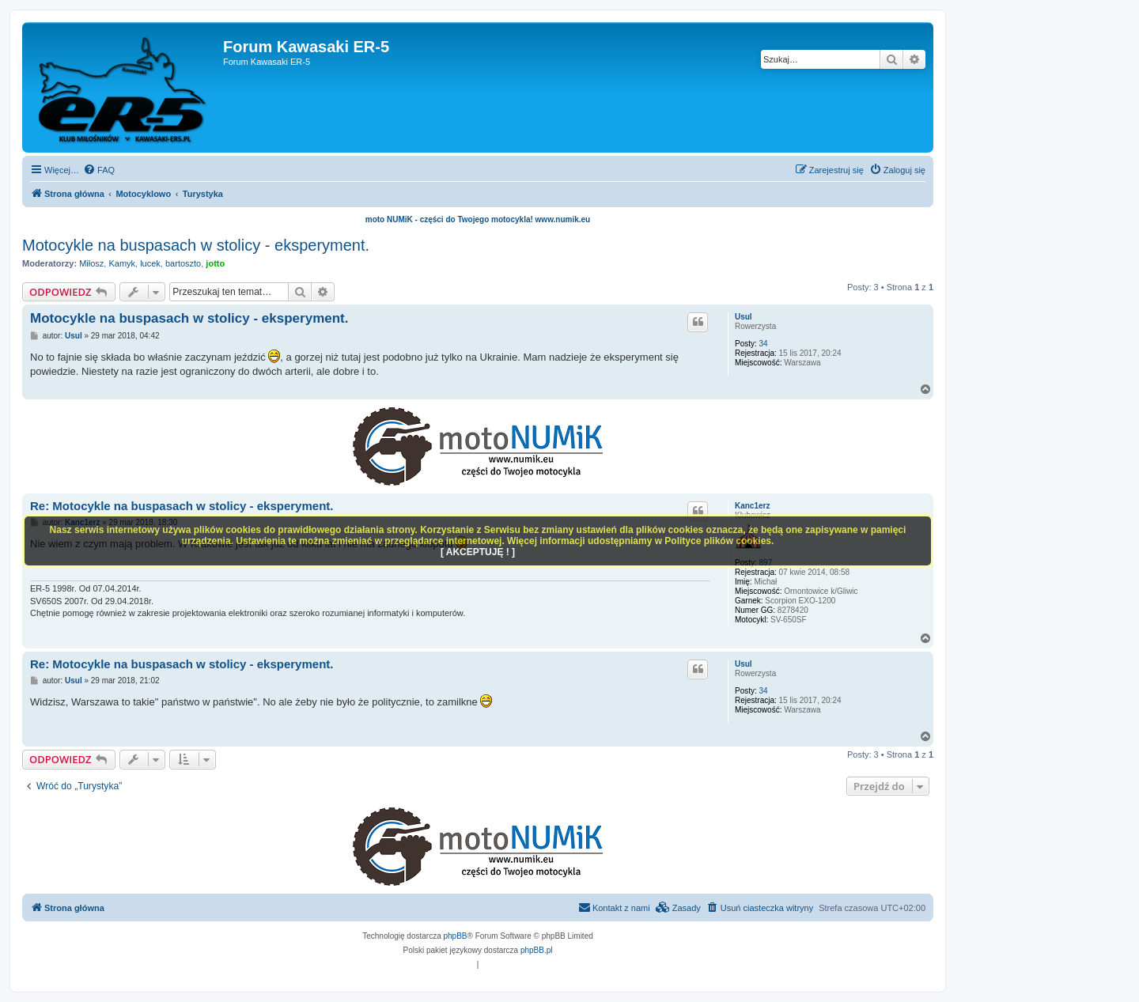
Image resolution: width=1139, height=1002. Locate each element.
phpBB (455, 936)
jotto (215, 263)
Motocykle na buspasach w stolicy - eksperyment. (195, 245)
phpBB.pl (536, 950)
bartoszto (183, 263)
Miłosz (91, 263)
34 (763, 343)
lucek (150, 263)
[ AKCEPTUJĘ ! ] (478, 552)
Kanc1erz (752, 505)
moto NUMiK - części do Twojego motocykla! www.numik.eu (477, 219)
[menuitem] (99, 170)
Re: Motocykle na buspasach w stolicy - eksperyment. (181, 505)
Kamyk (121, 263)
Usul (743, 316)
